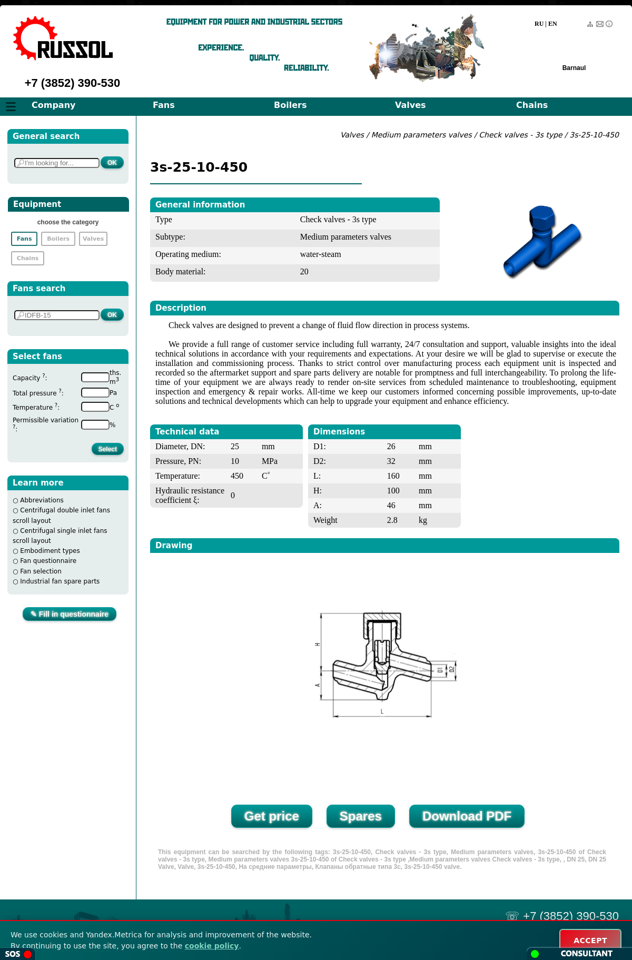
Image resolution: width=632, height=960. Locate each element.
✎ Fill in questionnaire (69, 614)
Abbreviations (42, 500)
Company (53, 105)
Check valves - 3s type (520, 135)
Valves (410, 105)
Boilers (290, 105)
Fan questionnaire (48, 561)
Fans (164, 105)
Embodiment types (50, 551)
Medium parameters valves (422, 135)
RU (539, 23)
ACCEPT (590, 940)
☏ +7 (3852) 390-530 (562, 916)
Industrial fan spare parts (60, 581)
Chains (532, 105)
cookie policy (212, 946)
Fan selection (41, 571)
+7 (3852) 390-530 (73, 83)
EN (552, 23)
